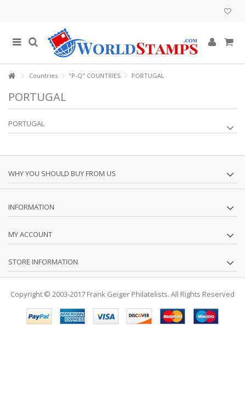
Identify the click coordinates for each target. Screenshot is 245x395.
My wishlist (227, 11)
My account (30, 234)
